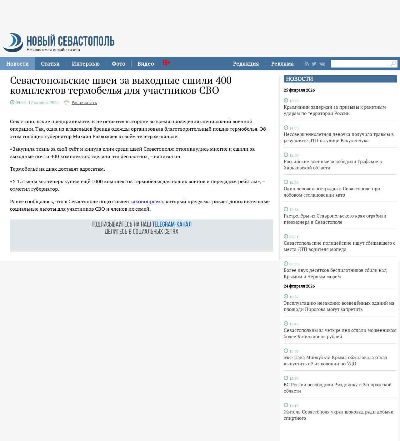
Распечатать (84, 102)
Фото (118, 63)
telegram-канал (172, 224)
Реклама (282, 63)
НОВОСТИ (299, 79)
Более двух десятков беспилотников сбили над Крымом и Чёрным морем (335, 273)
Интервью (86, 63)
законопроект (146, 201)
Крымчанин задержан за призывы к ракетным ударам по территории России (335, 110)
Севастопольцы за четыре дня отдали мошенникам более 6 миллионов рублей (340, 333)
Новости (17, 63)
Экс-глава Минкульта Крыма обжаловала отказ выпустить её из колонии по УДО (335, 360)
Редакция (246, 63)
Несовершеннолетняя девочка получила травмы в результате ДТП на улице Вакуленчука (339, 137)
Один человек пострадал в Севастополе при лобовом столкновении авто (332, 191)
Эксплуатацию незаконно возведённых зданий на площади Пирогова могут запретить (339, 306)
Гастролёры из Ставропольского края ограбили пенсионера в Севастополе (335, 219)
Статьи (50, 63)
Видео (146, 63)
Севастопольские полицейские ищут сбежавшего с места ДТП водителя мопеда (339, 246)
